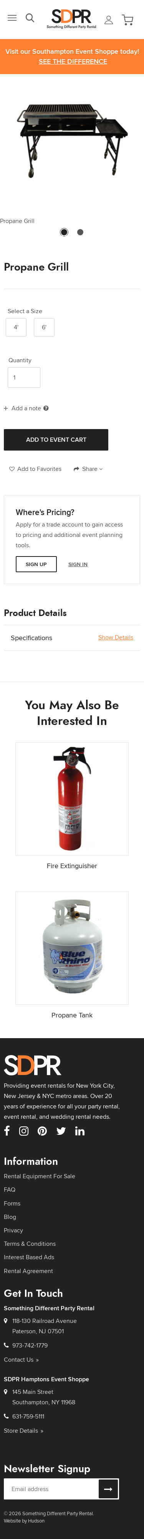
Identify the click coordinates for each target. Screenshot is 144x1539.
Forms (12, 1203)
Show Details (115, 637)
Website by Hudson (24, 1520)
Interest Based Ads (29, 1257)
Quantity (19, 360)
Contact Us (21, 1359)
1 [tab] (64, 235)
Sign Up (36, 564)
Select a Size (25, 311)
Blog (10, 1216)
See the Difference (73, 61)
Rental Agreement (28, 1271)
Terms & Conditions (30, 1243)
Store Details (23, 1430)
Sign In (78, 564)
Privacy (13, 1230)
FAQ (9, 1189)
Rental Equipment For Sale (39, 1176)
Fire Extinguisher (72, 865)
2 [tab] (80, 235)
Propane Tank (72, 1015)
